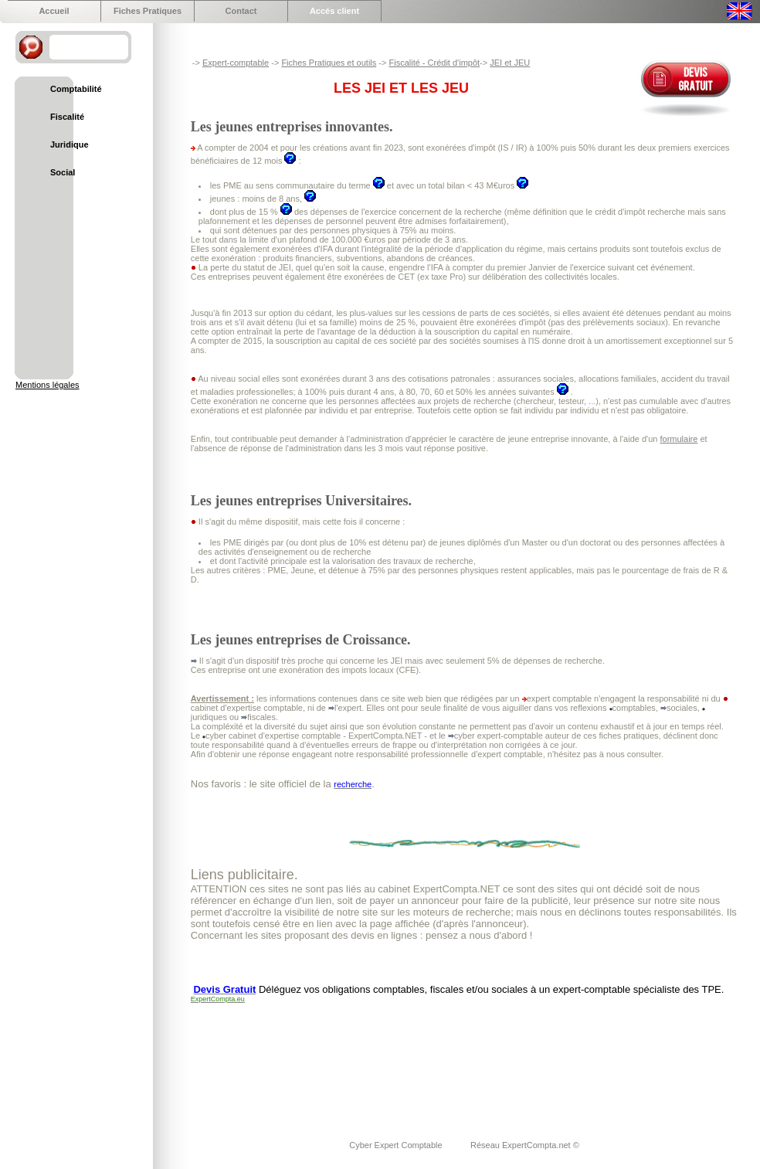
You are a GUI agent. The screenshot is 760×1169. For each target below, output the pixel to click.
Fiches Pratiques (148, 10)
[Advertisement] (240, 1062)
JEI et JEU (510, 62)
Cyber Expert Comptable (397, 1145)
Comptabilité (76, 88)
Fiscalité (67, 116)
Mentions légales (47, 384)
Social (62, 172)
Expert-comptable (235, 62)
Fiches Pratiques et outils (328, 62)
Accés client (334, 10)
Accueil (54, 10)
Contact (241, 10)
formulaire (678, 438)
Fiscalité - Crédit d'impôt (434, 62)
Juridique (69, 144)
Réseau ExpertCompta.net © (524, 1145)
